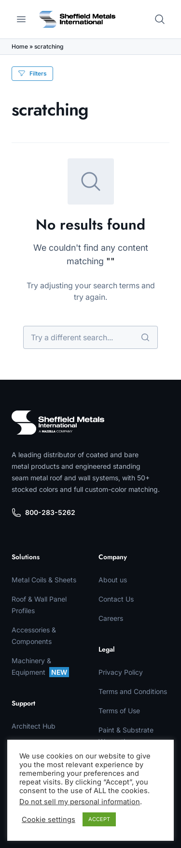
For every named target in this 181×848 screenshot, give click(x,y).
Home (20, 46)
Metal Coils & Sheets (44, 580)
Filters (32, 73)
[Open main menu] (21, 19)
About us (112, 580)
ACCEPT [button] (99, 819)
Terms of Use (119, 711)
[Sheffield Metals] (58, 423)
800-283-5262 (43, 512)
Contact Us (116, 599)
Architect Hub (34, 726)
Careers (110, 618)
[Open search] (159, 19)
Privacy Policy (120, 672)
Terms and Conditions (132, 691)
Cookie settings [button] (48, 819)
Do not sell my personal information (79, 801)
